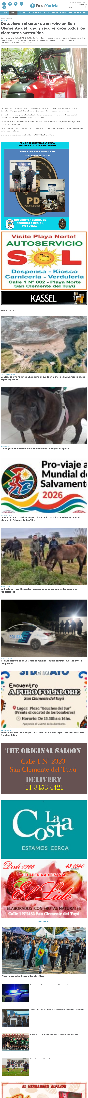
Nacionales (30, 12)
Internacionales (73, 12)
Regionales (22, 12)
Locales (13, 12)
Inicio (5, 12)
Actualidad (46, 12)
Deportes (55, 12)
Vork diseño (9, 1045)
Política (38, 12)
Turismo (63, 12)
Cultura (83, 12)
